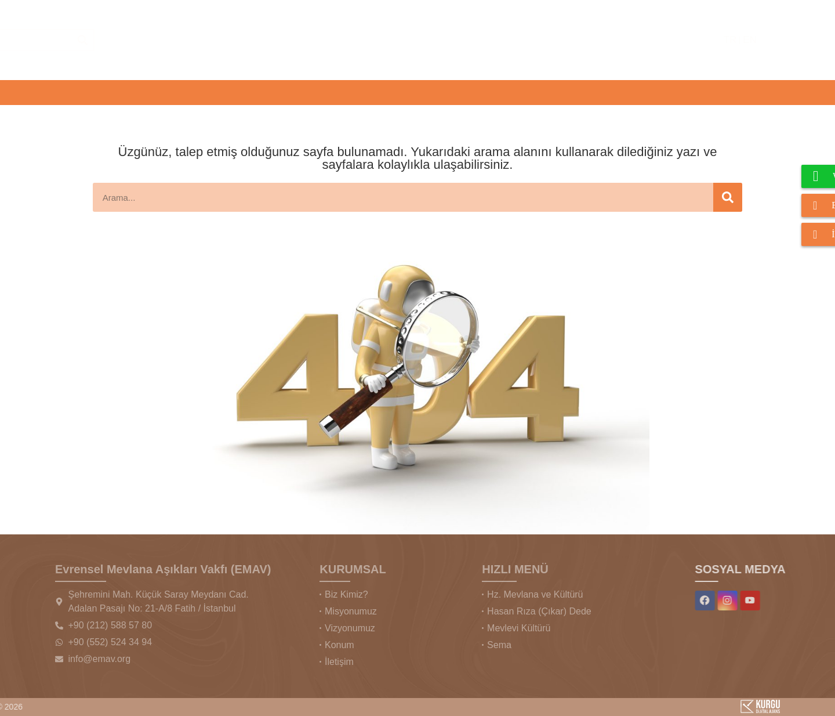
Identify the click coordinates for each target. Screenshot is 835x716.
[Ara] (573, 40)
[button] (79, 92)
